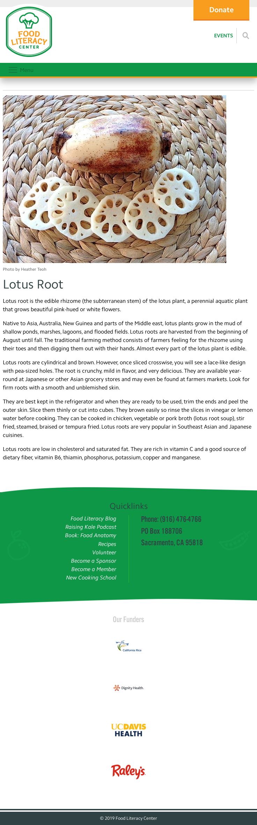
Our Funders (128, 619)
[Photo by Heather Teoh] (128, 180)
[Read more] (246, 35)
